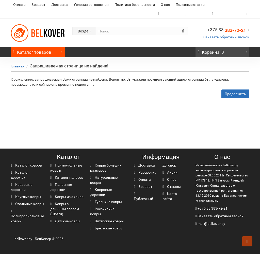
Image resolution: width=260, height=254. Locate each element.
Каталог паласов (66, 177)
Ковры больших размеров (105, 167)
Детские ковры (65, 221)
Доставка (59, 5)
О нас (165, 5)
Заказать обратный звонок (226, 37)
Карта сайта (169, 196)
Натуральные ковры (104, 180)
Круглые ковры (26, 197)
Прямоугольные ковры (66, 167)
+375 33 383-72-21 (213, 208)
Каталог (37, 51)
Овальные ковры (27, 204)
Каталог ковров (26, 165)
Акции (169, 172)
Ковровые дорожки (21, 187)
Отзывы (171, 187)
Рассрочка (145, 172)
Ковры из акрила (67, 197)
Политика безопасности (135, 5)
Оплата (19, 5)
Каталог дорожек (20, 174)
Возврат (38, 5)
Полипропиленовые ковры (27, 216)
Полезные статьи (190, 5)
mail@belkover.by (210, 224)
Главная (17, 66)
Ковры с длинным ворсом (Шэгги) (64, 209)
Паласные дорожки (61, 187)
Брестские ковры (106, 228)
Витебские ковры (107, 221)
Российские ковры (102, 211)
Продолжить (235, 94)
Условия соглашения (91, 5)
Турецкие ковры (106, 202)
